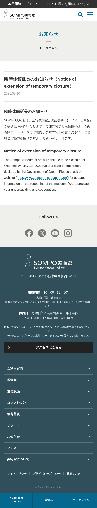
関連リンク (73, 473)
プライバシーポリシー (47, 473)
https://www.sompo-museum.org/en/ (42, 177)
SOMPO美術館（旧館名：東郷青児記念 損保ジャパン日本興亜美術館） (19, 15)
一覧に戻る (50, 48)
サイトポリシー (17, 473)
